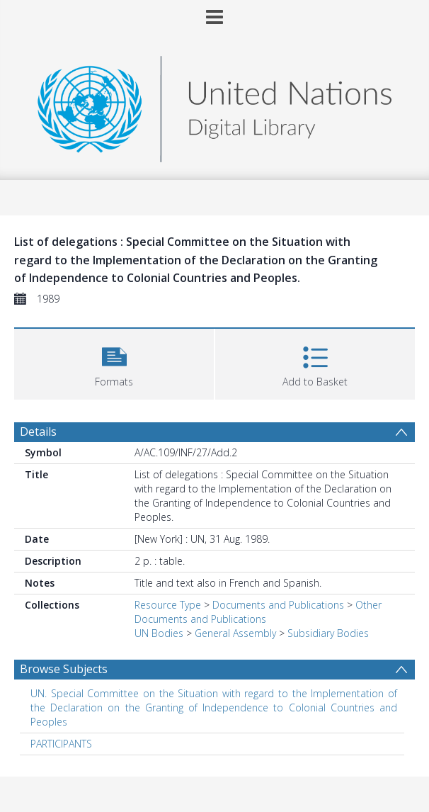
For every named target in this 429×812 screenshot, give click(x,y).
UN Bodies (159, 633)
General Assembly (235, 633)
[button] (114, 362)
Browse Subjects (64, 669)
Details (38, 431)
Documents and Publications (278, 604)
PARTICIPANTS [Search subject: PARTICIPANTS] (61, 743)
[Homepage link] (214, 105)
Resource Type (168, 604)
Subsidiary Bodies (328, 633)
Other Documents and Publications (258, 612)
